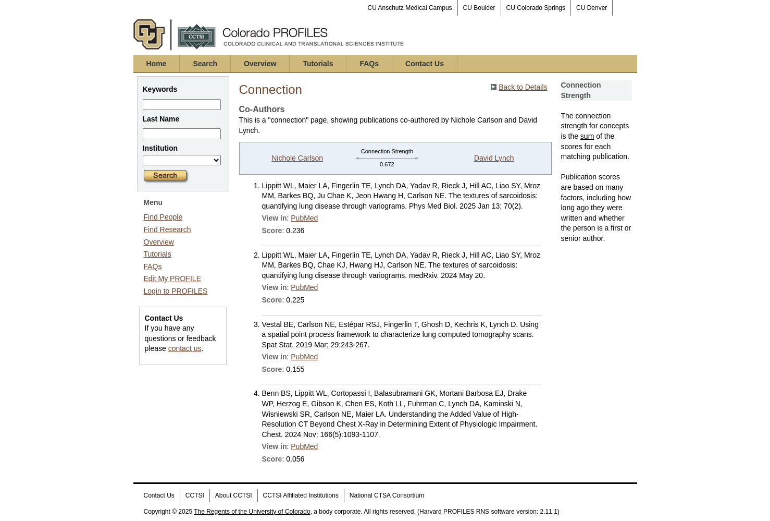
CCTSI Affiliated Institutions (301, 495)
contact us (185, 348)
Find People (163, 217)
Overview (260, 63)
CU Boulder (479, 7)
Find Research (167, 229)
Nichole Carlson (297, 158)
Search (205, 63)
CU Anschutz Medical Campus (410, 7)
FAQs (369, 63)
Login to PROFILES (176, 291)
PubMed (304, 218)
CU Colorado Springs (535, 7)
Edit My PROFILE (172, 278)
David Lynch (494, 158)
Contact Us (424, 63)
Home (156, 63)
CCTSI (194, 495)
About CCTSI (233, 495)
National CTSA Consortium (387, 495)
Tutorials (318, 63)
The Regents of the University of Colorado (252, 511)
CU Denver (591, 7)
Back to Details (523, 87)
